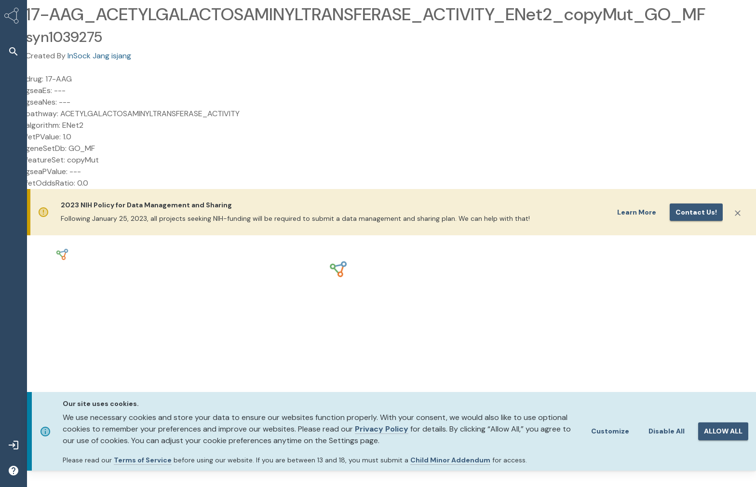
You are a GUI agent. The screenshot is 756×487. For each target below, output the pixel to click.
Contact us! (696, 212)
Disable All (666, 431)
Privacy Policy (381, 429)
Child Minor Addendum (450, 460)
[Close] (737, 213)
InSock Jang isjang (99, 56)
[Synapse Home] (13, 17)
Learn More (636, 212)
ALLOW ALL (723, 431)
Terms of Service (143, 460)
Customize (610, 431)
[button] (13, 51)
